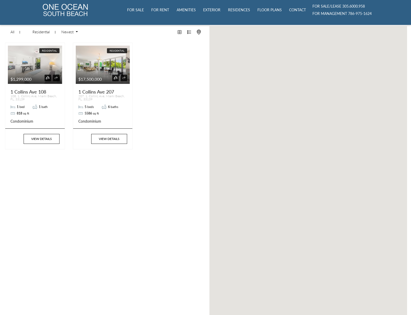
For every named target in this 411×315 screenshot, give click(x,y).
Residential (41, 32)
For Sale (135, 10)
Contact (297, 10)
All (12, 32)
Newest (68, 32)
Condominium (21, 121)
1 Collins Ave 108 (28, 92)
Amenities (186, 10)
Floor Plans (269, 10)
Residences (239, 10)
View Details (41, 139)
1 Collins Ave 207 (96, 92)
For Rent (160, 10)
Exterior (211, 10)
